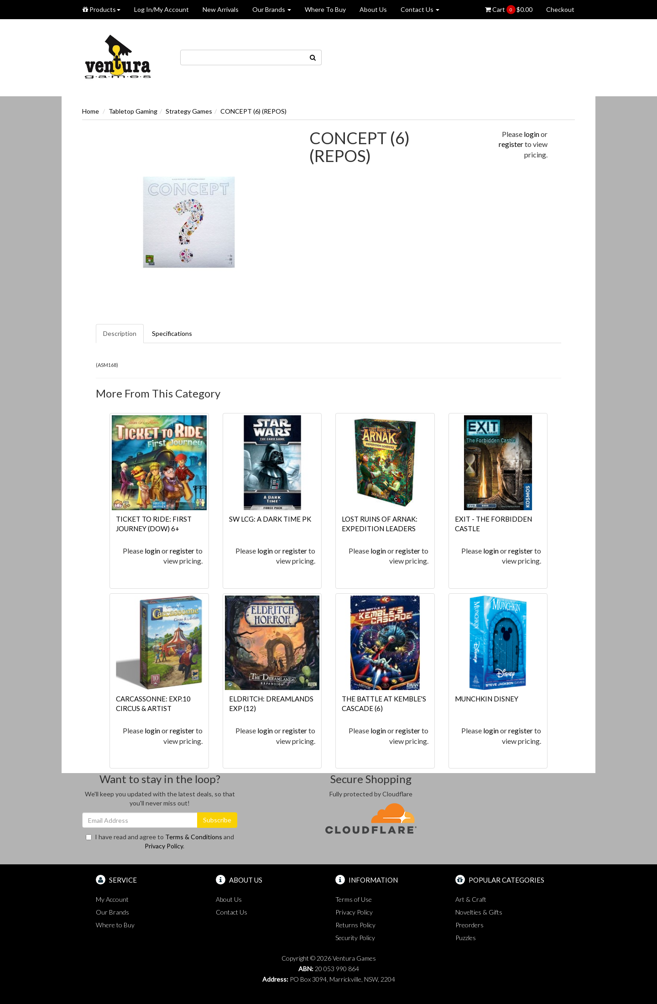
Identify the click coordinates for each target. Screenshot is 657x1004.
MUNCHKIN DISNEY (486, 699)
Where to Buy (115, 925)
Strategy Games (189, 111)
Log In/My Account (161, 9)
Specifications (172, 333)
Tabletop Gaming (133, 111)
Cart (508, 9)
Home (90, 111)
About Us (373, 9)
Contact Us (420, 9)
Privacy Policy (164, 846)
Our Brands (271, 9)
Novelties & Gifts (478, 912)
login (531, 134)
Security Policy (355, 937)
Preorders (469, 925)
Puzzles (465, 937)
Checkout (560, 9)
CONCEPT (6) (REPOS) (253, 111)
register (511, 144)
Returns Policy (355, 925)
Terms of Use (353, 899)
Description (119, 333)
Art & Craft (470, 899)
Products (101, 9)
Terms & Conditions (193, 837)
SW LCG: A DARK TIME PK (270, 519)
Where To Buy (325, 9)
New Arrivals (221, 9)
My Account (112, 899)
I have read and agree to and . (160, 841)
